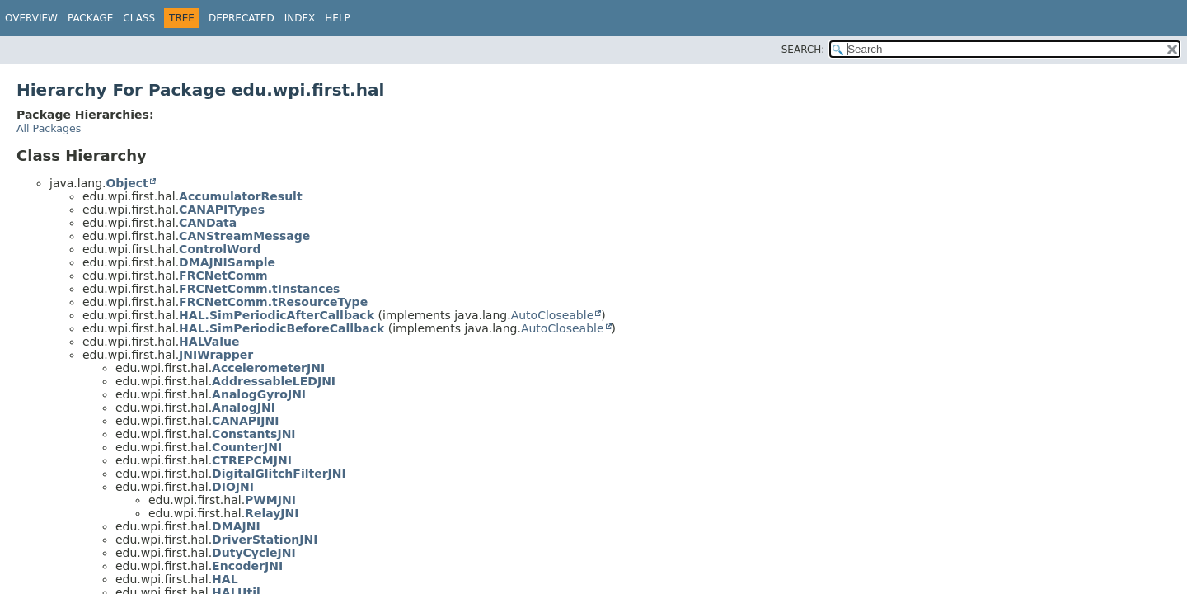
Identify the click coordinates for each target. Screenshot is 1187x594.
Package (90, 18)
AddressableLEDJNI (273, 381)
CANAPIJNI (245, 420)
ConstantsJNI (253, 434)
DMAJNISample (227, 262)
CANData (208, 222)
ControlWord (219, 249)
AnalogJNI (243, 407)
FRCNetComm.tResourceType (273, 302)
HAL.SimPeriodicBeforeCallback (281, 328)
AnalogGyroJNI (259, 394)
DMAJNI (236, 526)
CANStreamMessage (244, 236)
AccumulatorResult (240, 196)
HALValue (209, 341)
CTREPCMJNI (252, 460)
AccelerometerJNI (268, 368)
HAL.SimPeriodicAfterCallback (276, 315)
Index (300, 18)
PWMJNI (270, 500)
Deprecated (241, 18)
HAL (224, 579)
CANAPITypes (222, 209)
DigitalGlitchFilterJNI (279, 473)
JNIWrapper (216, 354)
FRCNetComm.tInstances (259, 288)
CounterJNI (247, 447)
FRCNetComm (223, 275)
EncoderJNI (247, 566)
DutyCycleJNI (254, 552)
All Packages (48, 128)
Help (337, 18)
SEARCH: (803, 49)
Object (127, 183)
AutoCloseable (552, 315)
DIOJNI (233, 486)
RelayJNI (271, 513)
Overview (31, 18)
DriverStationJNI (264, 539)
